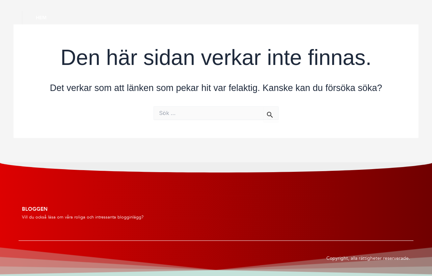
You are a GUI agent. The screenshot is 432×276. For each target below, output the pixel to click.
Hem (41, 17)
